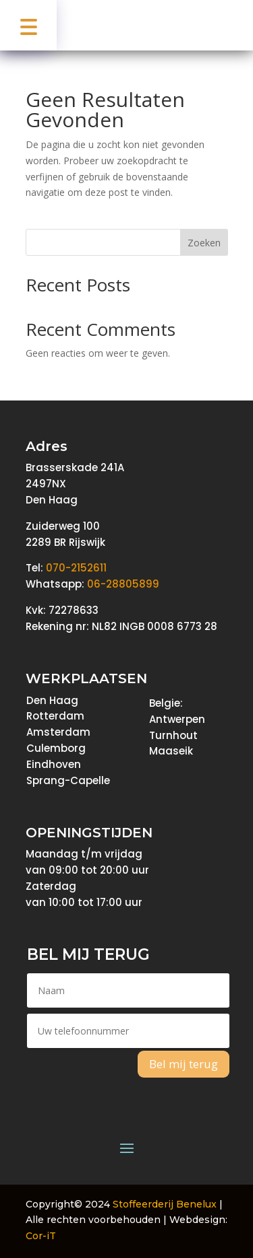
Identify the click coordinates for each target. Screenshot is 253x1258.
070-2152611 (76, 568)
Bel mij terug (183, 1064)
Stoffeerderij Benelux (165, 1204)
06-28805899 (123, 584)
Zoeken (204, 242)
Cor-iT (41, 1236)
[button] (28, 25)
